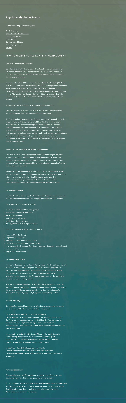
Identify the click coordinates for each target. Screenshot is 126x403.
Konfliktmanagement (14, 36)
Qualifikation (11, 39)
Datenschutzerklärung (14, 42)
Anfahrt (9, 47)
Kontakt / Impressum (14, 45)
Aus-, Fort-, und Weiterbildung (17, 34)
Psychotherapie (12, 31)
